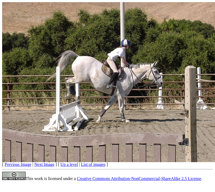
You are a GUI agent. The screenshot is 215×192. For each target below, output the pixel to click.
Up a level (69, 164)
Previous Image (18, 164)
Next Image (44, 164)
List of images (93, 164)
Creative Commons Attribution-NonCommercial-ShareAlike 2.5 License (139, 178)
